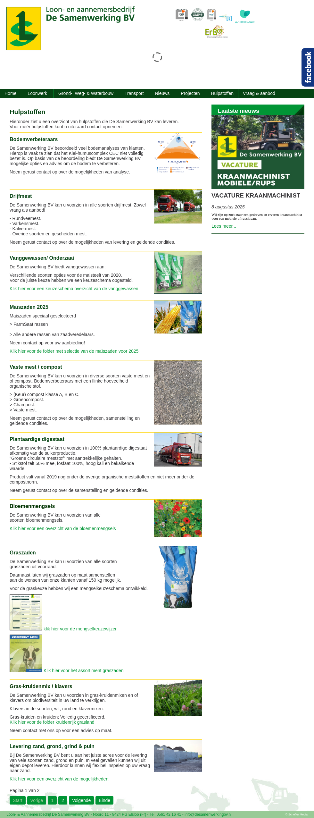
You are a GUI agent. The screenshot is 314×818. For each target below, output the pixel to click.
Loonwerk (37, 93)
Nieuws (162, 93)
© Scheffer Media (296, 814)
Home (10, 93)
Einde (104, 800)
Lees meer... (223, 226)
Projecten (190, 93)
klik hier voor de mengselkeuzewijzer (80, 628)
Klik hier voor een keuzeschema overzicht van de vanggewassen (74, 288)
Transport (134, 93)
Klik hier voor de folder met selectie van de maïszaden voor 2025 (74, 351)
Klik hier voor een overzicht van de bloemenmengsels (63, 528)
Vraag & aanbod (259, 93)
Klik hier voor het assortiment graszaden (84, 670)
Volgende (81, 800)
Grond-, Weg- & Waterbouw (85, 93)
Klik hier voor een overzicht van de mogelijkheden (59, 778)
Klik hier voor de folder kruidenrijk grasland (52, 722)
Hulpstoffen (222, 93)
